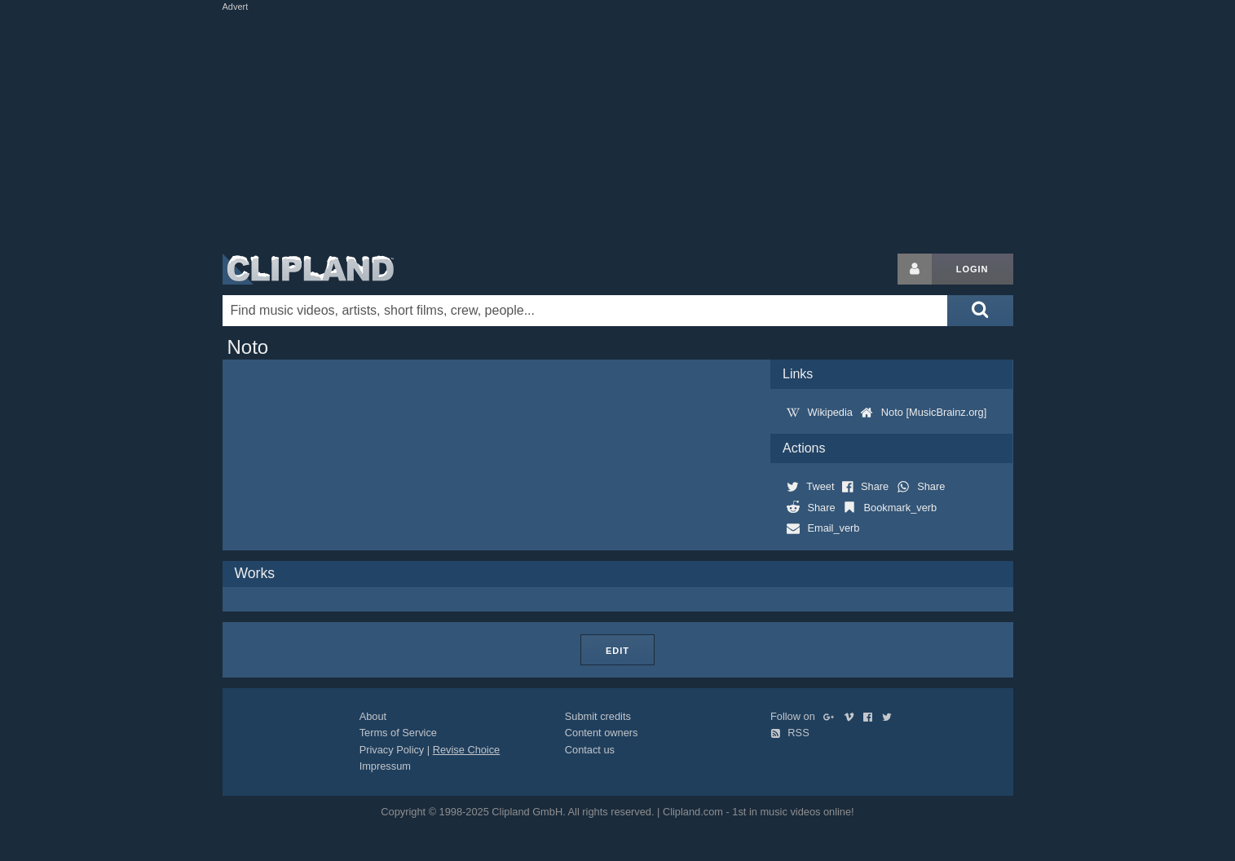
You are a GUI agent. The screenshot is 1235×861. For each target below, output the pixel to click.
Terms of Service (398, 732)
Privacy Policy (392, 750)
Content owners (601, 732)
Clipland (308, 269)
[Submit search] (979, 310)
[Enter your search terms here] (585, 310)
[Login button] (915, 269)
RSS (789, 732)
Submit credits (598, 716)
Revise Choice (467, 750)
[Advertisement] (618, 129)
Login (972, 269)
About (372, 716)
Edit (617, 651)
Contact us (590, 750)
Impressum (385, 766)
